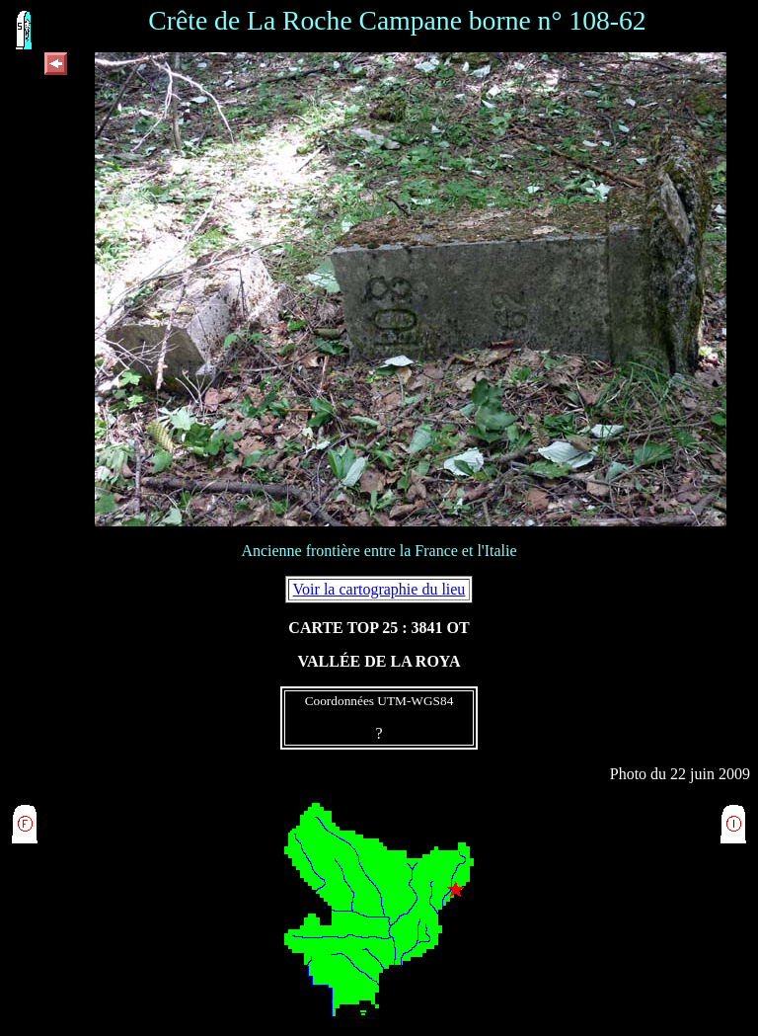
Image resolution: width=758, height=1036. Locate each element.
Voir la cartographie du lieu (379, 589)
